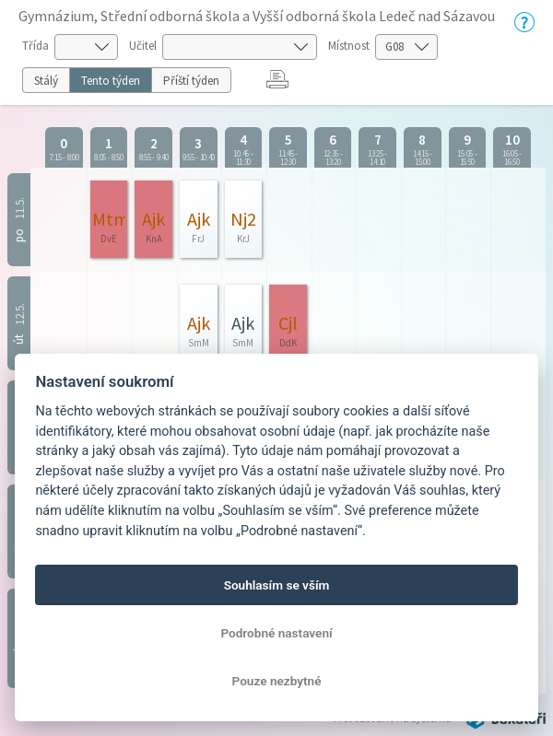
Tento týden (110, 80)
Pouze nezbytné (277, 680)
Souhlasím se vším (277, 585)
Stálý (46, 80)
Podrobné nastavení (276, 632)
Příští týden (191, 80)
